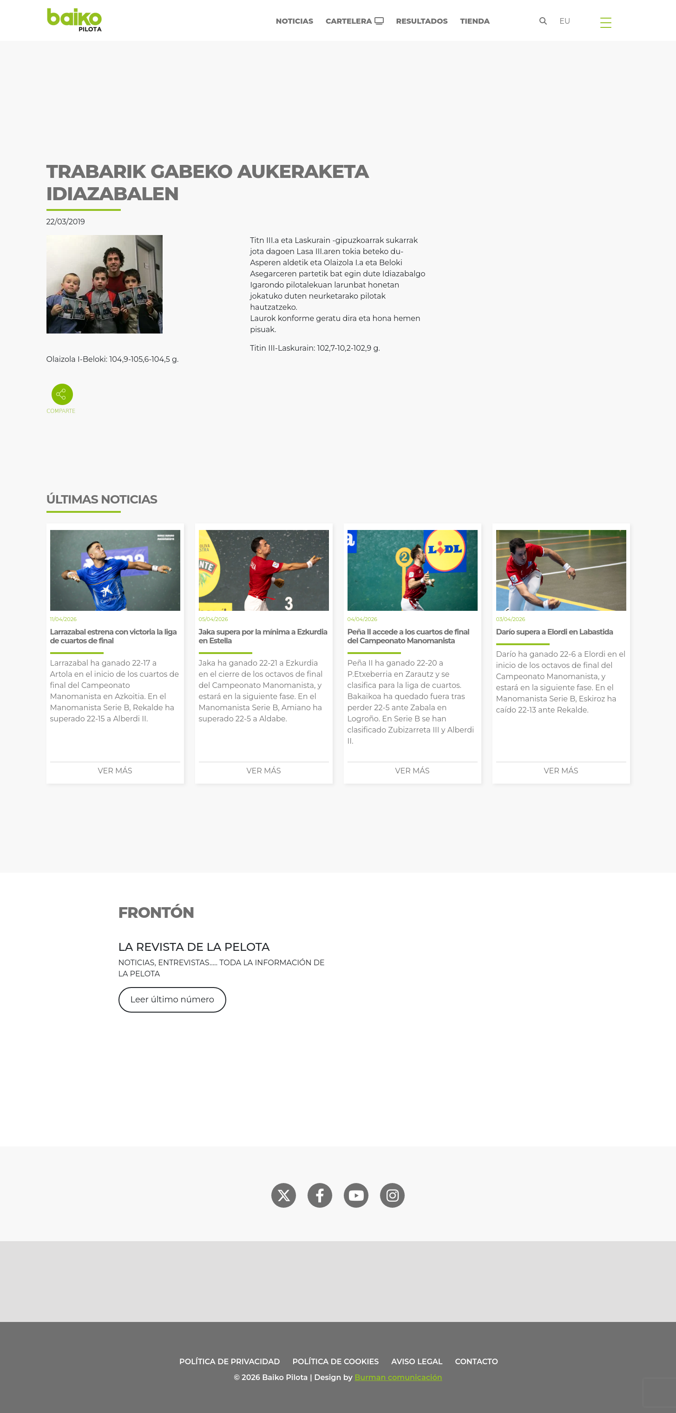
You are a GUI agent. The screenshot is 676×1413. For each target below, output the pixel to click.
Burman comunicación (398, 1377)
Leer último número (172, 999)
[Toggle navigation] (605, 22)
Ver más (115, 770)
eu (564, 21)
